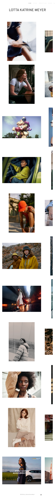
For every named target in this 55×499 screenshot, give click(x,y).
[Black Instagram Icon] (41, 494)
